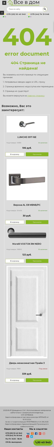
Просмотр (37, 154)
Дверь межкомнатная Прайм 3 (27, 363)
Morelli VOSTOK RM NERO (26, 244)
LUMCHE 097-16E (27, 137)
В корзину (14, 154)
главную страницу (36, 95)
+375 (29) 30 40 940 (13, 433)
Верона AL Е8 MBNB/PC (26, 205)
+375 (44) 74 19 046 (13, 435)
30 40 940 (43, 442)
